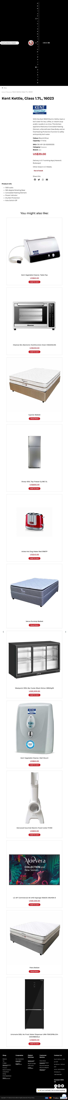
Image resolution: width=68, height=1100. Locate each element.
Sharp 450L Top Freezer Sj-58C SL (34, 481)
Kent (39, 150)
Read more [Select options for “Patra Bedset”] (34, 971)
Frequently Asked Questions (44, 1063)
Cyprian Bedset (34, 415)
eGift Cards (31, 1065)
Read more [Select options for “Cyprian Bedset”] (34, 418)
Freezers (5, 1067)
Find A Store (43, 1060)
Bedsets (5, 1059)
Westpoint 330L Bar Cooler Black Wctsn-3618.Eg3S (34, 688)
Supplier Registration (19, 1064)
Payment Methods (44, 1065)
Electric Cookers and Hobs (7, 1065)
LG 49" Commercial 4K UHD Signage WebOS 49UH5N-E (34, 898)
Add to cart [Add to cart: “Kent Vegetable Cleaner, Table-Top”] (34, 282)
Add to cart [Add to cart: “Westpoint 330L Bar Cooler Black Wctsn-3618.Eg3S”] (34, 695)
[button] (35, 180)
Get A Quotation (20, 1059)
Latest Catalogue (30, 1068)
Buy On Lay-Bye (32, 1063)
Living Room (6, 1071)
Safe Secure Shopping (43, 1070)
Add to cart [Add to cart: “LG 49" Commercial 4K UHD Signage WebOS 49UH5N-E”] (34, 905)
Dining (4, 1073)
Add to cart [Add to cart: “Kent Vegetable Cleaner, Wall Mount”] (34, 765)
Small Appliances (7, 1075)
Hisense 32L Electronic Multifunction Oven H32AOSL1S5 (34, 345)
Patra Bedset (34, 968)
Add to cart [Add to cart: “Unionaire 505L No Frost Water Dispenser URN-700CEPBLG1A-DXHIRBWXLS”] (34, 1044)
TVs (3, 1061)
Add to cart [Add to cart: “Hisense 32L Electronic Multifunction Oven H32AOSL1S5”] (34, 352)
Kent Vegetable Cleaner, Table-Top (34, 275)
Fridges (5, 1063)
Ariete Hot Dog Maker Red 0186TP (34, 551)
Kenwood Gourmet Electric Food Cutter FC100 (34, 828)
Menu (4, 88)
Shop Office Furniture (18, 1061)
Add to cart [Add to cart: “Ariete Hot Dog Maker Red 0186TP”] (34, 558)
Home (3, 92)
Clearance (9, 92)
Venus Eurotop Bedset (34, 621)
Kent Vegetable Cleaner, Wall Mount (34, 758)
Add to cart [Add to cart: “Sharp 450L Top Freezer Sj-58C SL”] (34, 488)
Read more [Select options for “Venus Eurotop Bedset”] (34, 625)
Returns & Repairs (44, 1067)
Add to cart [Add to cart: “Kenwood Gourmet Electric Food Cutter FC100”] (34, 835)
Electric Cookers (7, 1069)
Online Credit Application (31, 1061)
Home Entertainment (6, 1078)
